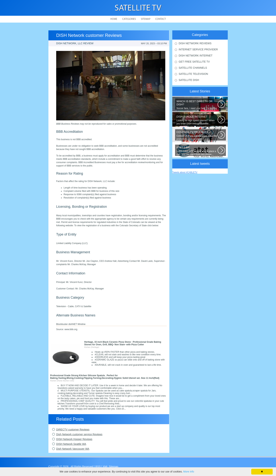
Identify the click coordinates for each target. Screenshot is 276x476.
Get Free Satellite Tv (194, 61)
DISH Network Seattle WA (71, 443)
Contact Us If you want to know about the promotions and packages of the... (197, 135)
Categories (129, 19)
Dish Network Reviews (195, 43)
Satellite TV (138, 8)
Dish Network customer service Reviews (79, 434)
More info (188, 471)
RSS (98, 466)
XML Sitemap (110, 466)
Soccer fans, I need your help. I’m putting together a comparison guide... (197, 105)
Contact (160, 19)
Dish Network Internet (196, 55)
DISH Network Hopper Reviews (74, 439)
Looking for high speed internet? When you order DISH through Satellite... (197, 120)
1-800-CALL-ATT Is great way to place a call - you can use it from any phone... (197, 151)
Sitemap (145, 19)
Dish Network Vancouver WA (72, 448)
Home (113, 19)
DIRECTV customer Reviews (72, 429)
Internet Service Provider (198, 49)
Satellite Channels (193, 67)
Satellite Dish (189, 80)
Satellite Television (193, 73)
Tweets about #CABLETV (184, 172)
